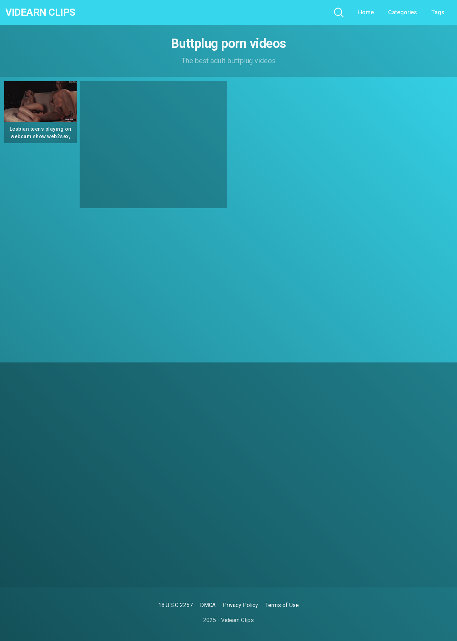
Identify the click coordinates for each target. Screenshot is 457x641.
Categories (402, 12)
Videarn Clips (40, 12)
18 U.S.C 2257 (175, 605)
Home (366, 12)
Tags (438, 12)
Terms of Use (282, 605)
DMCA (208, 605)
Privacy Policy (240, 605)
